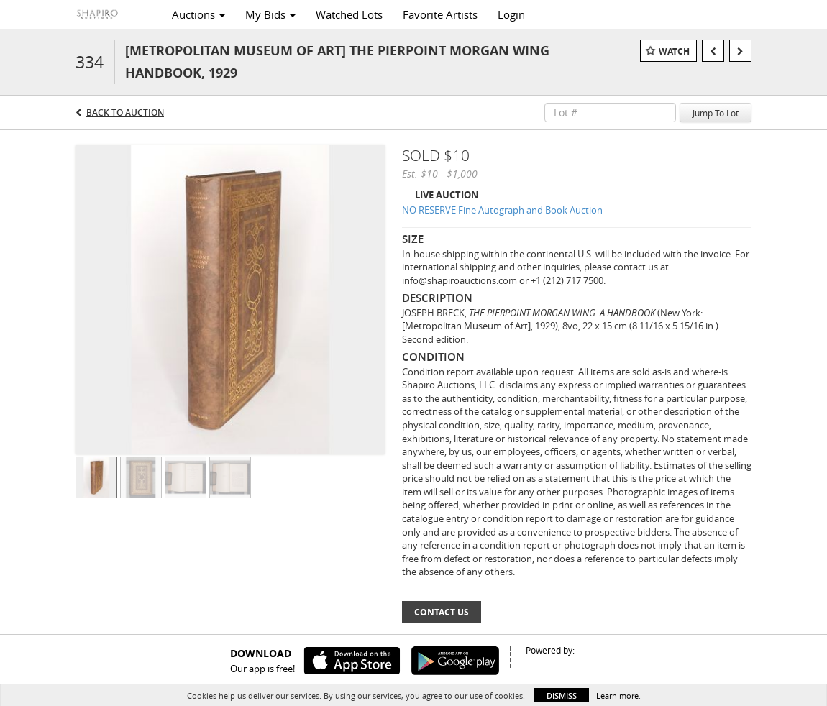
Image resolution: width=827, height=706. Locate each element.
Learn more (617, 695)
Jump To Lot (716, 113)
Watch (674, 51)
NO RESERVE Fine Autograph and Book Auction (502, 209)
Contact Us (441, 612)
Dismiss (562, 695)
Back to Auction (125, 112)
